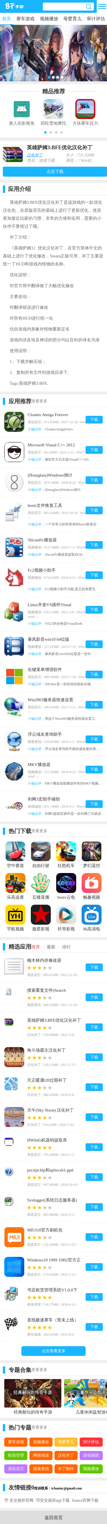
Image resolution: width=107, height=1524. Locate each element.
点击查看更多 (54, 1351)
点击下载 (55, 171)
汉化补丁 (35, 155)
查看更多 (39, 401)
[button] (45, 132)
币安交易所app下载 (53, 1500)
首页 (6, 18)
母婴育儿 (72, 18)
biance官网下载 (85, 1500)
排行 (66, 947)
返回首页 (54, 1517)
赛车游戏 (25, 18)
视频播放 (49, 18)
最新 (51, 947)
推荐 (35, 947)
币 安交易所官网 (18, 1500)
